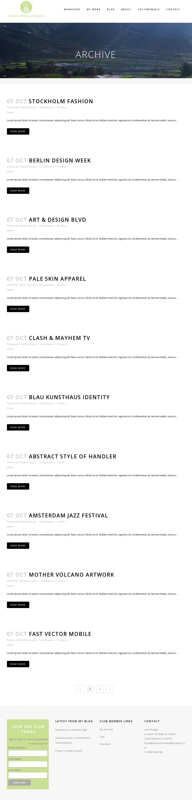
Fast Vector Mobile (60, 633)
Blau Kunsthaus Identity (69, 397)
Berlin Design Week (60, 160)
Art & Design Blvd (57, 219)
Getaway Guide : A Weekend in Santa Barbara (73, 740)
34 (61, 166)
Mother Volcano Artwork (71, 574)
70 (61, 285)
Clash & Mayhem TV (59, 337)
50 (61, 344)
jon (34, 107)
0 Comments (46, 107)
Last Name (14, 770)
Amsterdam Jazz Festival (68, 515)
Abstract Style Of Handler (72, 456)
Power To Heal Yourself (68, 750)
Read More (18, 131)
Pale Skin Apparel (57, 278)
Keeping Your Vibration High (71, 729)
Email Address (17, 748)
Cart (102, 736)
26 (61, 225)
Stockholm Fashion (61, 101)
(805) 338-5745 (155, 752)
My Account (106, 729)
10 (61, 640)
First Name (14, 759)
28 (61, 107)
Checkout (105, 744)
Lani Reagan (151, 729)
